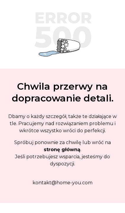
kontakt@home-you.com (62, 182)
